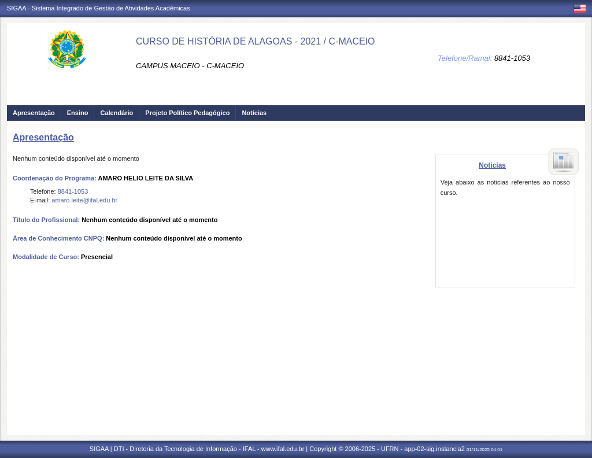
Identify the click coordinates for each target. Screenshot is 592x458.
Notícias (254, 112)
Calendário (116, 112)
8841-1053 (512, 58)
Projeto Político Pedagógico (187, 112)
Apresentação (34, 112)
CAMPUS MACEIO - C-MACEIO (190, 65)
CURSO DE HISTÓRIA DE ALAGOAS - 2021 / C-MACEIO (255, 41)
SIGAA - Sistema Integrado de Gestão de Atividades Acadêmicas (98, 8)
